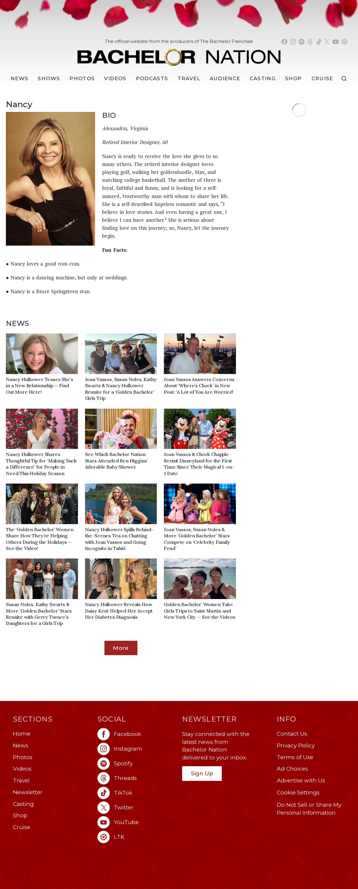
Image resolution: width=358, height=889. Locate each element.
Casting (23, 804)
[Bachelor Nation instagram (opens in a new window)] (293, 41)
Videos (115, 78)
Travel (189, 78)
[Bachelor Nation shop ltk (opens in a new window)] (344, 41)
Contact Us (292, 733)
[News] (19, 78)
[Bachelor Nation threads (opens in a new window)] (310, 41)
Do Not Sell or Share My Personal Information (309, 808)
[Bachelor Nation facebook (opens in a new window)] (284, 41)
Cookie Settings (298, 792)
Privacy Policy (296, 745)
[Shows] (49, 78)
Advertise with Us (301, 780)
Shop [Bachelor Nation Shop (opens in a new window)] (293, 78)
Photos (82, 78)
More (121, 647)
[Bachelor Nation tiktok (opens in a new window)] (319, 41)
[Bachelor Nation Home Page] (179, 54)
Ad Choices (292, 768)
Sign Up (202, 773)
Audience (225, 78)
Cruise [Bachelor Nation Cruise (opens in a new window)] (322, 78)
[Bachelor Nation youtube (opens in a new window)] (335, 41)
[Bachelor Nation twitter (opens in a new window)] (327, 42)
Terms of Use (295, 757)
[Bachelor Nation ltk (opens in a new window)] (136, 837)
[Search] (345, 78)
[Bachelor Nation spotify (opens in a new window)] (301, 41)
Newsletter (28, 792)
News (20, 745)
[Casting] (263, 78)
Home (21, 733)
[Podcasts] (152, 78)
